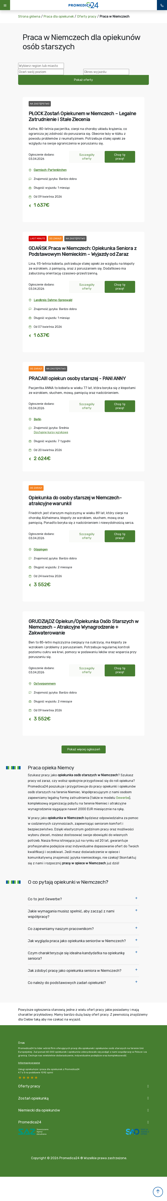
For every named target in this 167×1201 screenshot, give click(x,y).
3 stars (28, 1077)
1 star (36, 1077)
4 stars (24, 1077)
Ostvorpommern (45, 683)
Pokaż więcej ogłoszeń (83, 749)
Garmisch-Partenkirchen (50, 170)
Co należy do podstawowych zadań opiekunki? (67, 983)
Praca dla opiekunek (59, 16)
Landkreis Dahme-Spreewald (53, 300)
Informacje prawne (29, 1062)
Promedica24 (29, 1122)
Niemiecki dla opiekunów (39, 1110)
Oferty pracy (86, 16)
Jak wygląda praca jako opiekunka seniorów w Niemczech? (77, 941)
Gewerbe (122, 798)
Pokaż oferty (83, 80)
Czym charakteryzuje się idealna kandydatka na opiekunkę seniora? (76, 956)
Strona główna (29, 16)
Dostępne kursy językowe (51, 432)
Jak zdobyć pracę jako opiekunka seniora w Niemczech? (74, 970)
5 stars (20, 1077)
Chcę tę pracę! (119, 156)
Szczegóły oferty (87, 156)
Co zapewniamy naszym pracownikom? (61, 929)
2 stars (32, 1077)
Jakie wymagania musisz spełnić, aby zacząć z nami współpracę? (71, 914)
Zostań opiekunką (33, 1098)
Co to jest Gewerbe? (45, 899)
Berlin (37, 419)
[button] (158, 1192)
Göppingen (41, 549)
